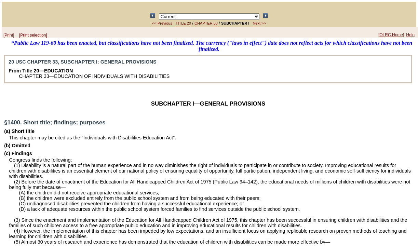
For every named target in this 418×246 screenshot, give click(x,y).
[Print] (8, 35)
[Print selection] (33, 35)
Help (410, 34)
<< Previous (162, 23)
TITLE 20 (183, 23)
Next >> (259, 23)
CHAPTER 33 (206, 23)
